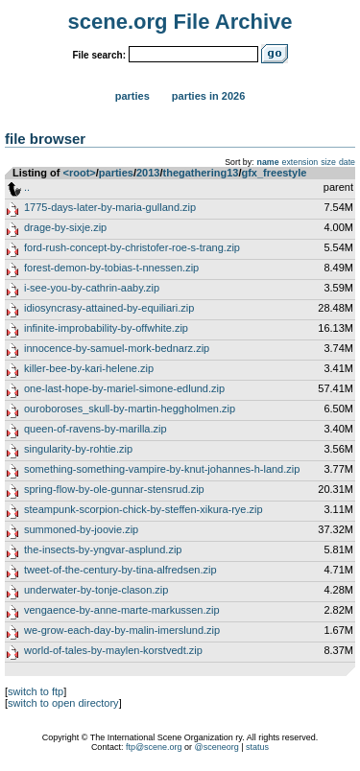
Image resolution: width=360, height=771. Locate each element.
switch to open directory (63, 703)
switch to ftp (35, 691)
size (328, 162)
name (268, 162)
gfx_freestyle (273, 172)
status (257, 747)
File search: (99, 55)
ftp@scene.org (154, 747)
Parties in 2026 (208, 96)
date (347, 162)
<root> (79, 172)
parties (116, 172)
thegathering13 (201, 172)
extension (300, 162)
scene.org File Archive (180, 22)
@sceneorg (217, 747)
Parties (132, 96)
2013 (147, 172)
